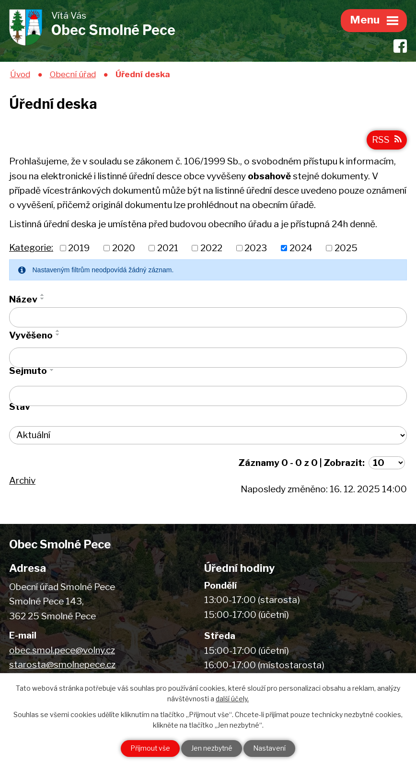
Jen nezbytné (211, 748)
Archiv (22, 481)
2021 (167, 248)
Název (23, 300)
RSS (387, 140)
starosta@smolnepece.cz (62, 665)
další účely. (232, 699)
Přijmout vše (149, 748)
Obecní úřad (73, 74)
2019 (79, 248)
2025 (346, 248)
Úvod (20, 74)
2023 (255, 248)
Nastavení (270, 748)
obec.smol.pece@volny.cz (62, 650)
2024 (300, 248)
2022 (211, 248)
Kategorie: (31, 248)
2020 (123, 248)
